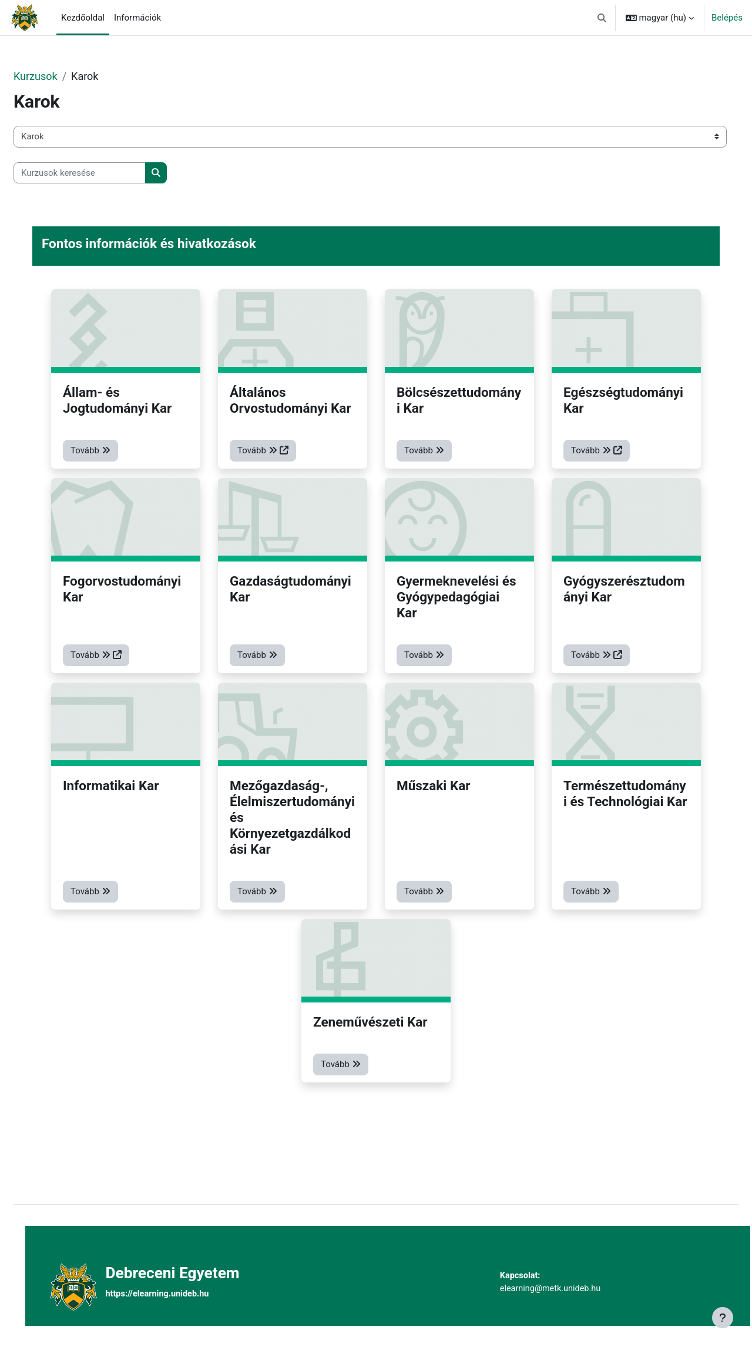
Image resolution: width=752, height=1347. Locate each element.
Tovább (119, 459)
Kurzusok (64, 76)
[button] (602, 17)
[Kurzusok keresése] (108, 173)
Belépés (727, 17)
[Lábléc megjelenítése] (722, 1317)
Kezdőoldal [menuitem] (83, 17)
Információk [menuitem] (137, 17)
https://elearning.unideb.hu (181, 1294)
